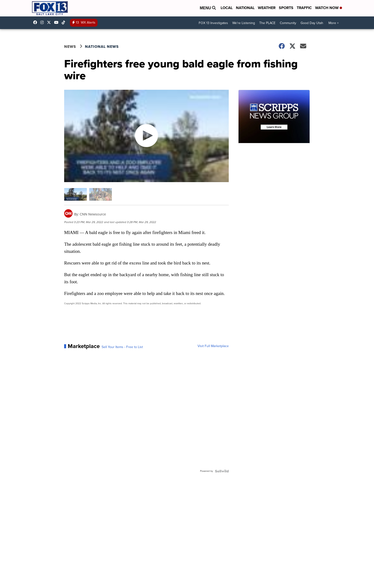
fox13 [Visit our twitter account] (50, 22)
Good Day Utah (312, 22)
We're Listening (243, 22)
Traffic (304, 7)
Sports (286, 7)
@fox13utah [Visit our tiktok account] (65, 22)
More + (333, 22)
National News (102, 46)
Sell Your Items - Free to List (122, 347)
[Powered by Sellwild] (222, 471)
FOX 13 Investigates (213, 22)
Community (288, 22)
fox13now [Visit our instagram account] (43, 22)
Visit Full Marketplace (213, 346)
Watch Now (328, 7)
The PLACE (267, 22)
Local (227, 7)
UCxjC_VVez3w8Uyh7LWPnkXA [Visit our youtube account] (57, 22)
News (70, 46)
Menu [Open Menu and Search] (208, 8)
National (245, 7)
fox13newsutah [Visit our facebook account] (36, 22)
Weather (266, 7)
